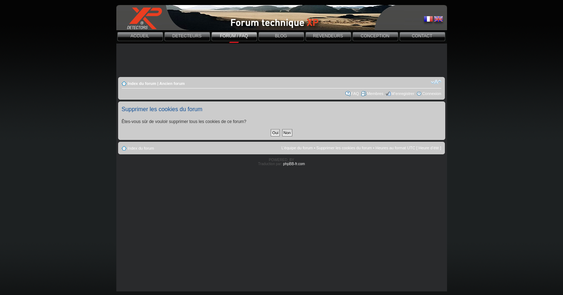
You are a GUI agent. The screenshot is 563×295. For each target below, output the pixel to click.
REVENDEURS (328, 35)
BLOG (281, 35)
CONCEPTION (374, 35)
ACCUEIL (139, 35)
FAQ (355, 93)
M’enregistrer (402, 93)
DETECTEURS (186, 35)
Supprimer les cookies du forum (344, 148)
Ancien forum (172, 83)
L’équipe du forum (297, 148)
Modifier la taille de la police (436, 82)
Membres (375, 93)
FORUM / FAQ (234, 35)
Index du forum (142, 83)
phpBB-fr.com (294, 164)
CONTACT (422, 35)
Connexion (431, 93)
